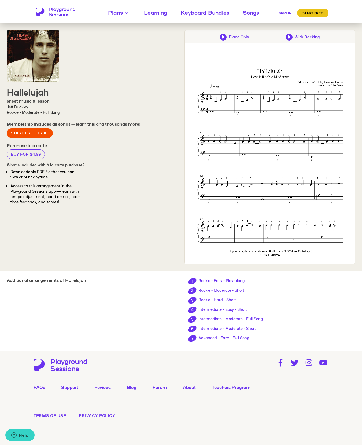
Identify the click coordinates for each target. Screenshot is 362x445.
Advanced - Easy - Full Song (223, 337)
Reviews (102, 387)
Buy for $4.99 (26, 154)
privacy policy (97, 415)
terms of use (50, 415)
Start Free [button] (312, 13)
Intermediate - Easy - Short (222, 309)
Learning (155, 12)
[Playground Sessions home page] (55, 12)
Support (69, 387)
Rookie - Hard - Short (217, 299)
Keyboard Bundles (205, 12)
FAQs (39, 387)
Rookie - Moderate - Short (221, 290)
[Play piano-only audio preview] (234, 36)
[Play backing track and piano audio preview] (302, 36)
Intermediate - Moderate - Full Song (230, 318)
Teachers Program (231, 387)
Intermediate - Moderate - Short (227, 328)
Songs (251, 12)
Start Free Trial (30, 133)
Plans (119, 12)
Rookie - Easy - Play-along (221, 280)
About (189, 387)
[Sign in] (285, 12)
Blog (131, 387)
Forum (160, 387)
